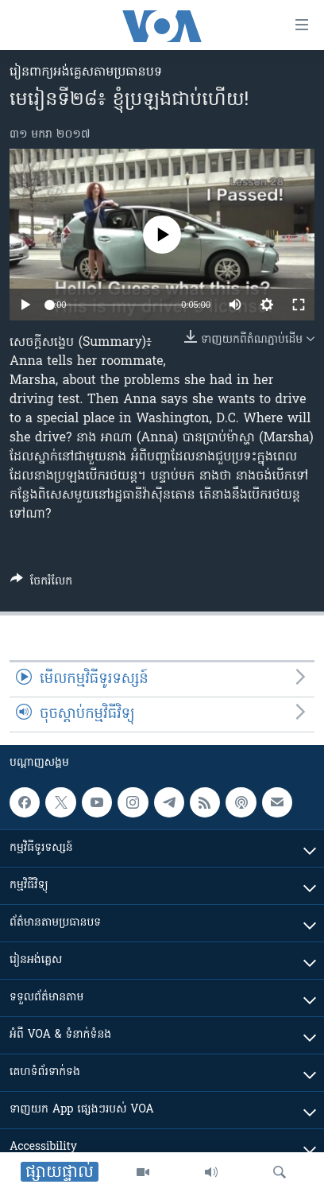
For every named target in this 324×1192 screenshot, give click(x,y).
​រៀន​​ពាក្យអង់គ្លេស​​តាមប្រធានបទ (86, 72)
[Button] (41, 584)
